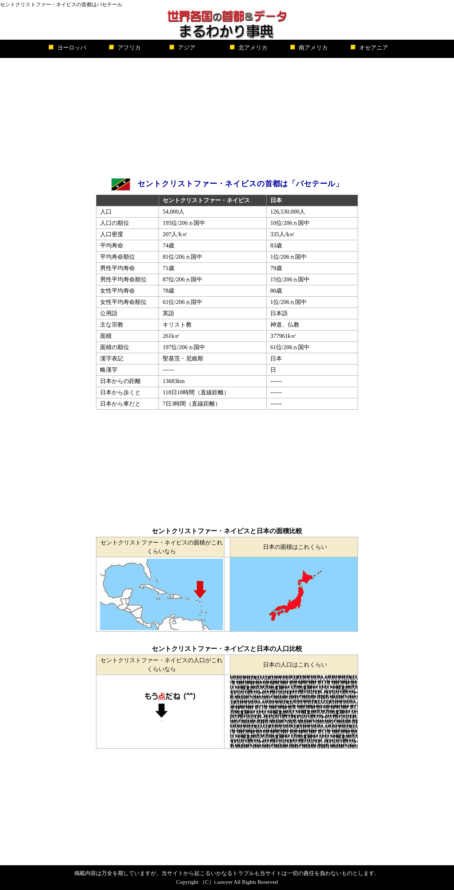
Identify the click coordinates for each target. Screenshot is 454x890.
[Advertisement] (227, 116)
